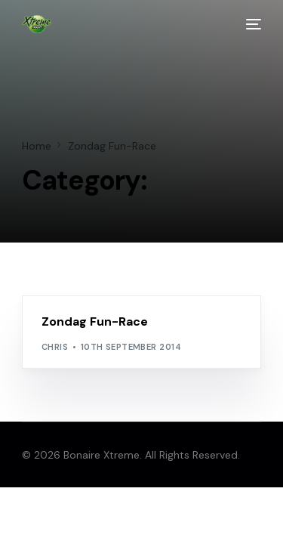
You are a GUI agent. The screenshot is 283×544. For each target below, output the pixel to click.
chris (55, 347)
